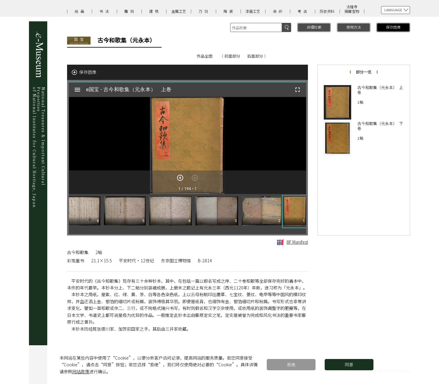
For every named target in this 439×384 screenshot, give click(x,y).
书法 (105, 11)
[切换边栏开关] (77, 89)
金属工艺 (178, 11)
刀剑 (204, 11)
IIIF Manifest (292, 242)
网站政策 (80, 371)
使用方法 (353, 27)
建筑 (155, 11)
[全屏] (297, 89)
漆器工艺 (252, 11)
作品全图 (204, 56)
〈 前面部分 (230, 56)
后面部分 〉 (257, 56)
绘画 (80, 11)
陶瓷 (229, 11)
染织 (278, 11)
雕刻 (130, 11)
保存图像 (393, 27)
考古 (303, 11)
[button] (295, 211)
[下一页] (180, 177)
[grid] (187, 214)
